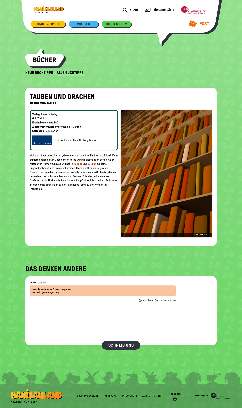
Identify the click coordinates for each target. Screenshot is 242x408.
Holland (77, 163)
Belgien (92, 163)
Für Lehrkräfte (159, 10)
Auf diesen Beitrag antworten (159, 300)
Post (199, 24)
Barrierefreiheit (152, 396)
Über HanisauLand (88, 396)
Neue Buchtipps (39, 73)
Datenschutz (129, 396)
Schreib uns (121, 345)
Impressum (110, 396)
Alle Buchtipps (70, 73)
